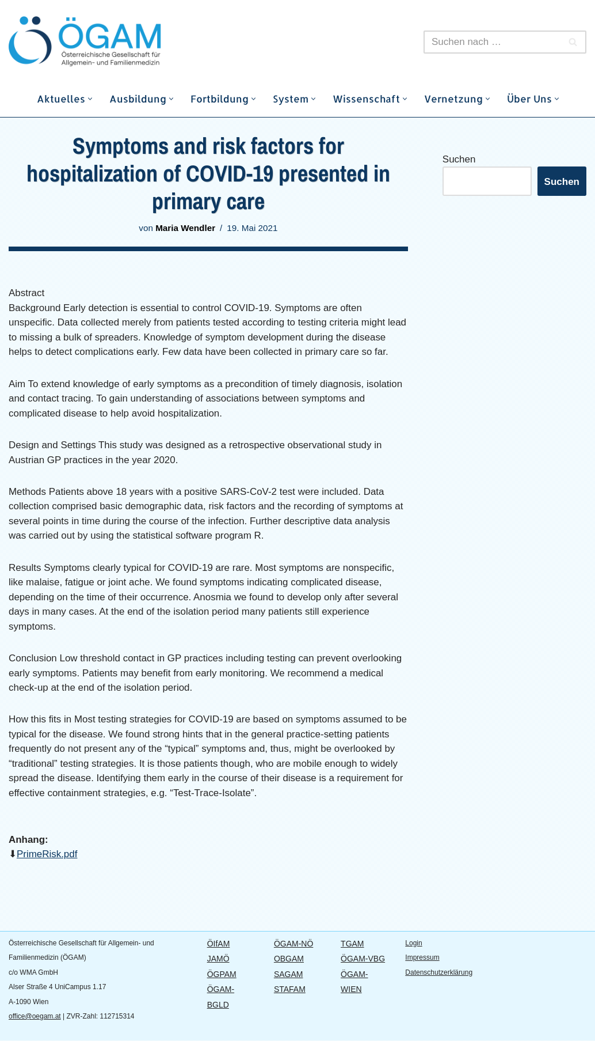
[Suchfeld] (492, 42)
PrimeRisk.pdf (47, 855)
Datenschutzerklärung (438, 973)
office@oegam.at (35, 1017)
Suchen (459, 159)
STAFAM (290, 990)
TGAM (352, 944)
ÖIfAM (218, 944)
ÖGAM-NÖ (293, 944)
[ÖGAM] (112, 41)
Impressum (422, 959)
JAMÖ (218, 959)
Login (413, 944)
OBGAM (289, 959)
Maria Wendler (185, 228)
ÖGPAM (222, 974)
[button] (90, 99)
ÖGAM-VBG (363, 959)
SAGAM (288, 974)
